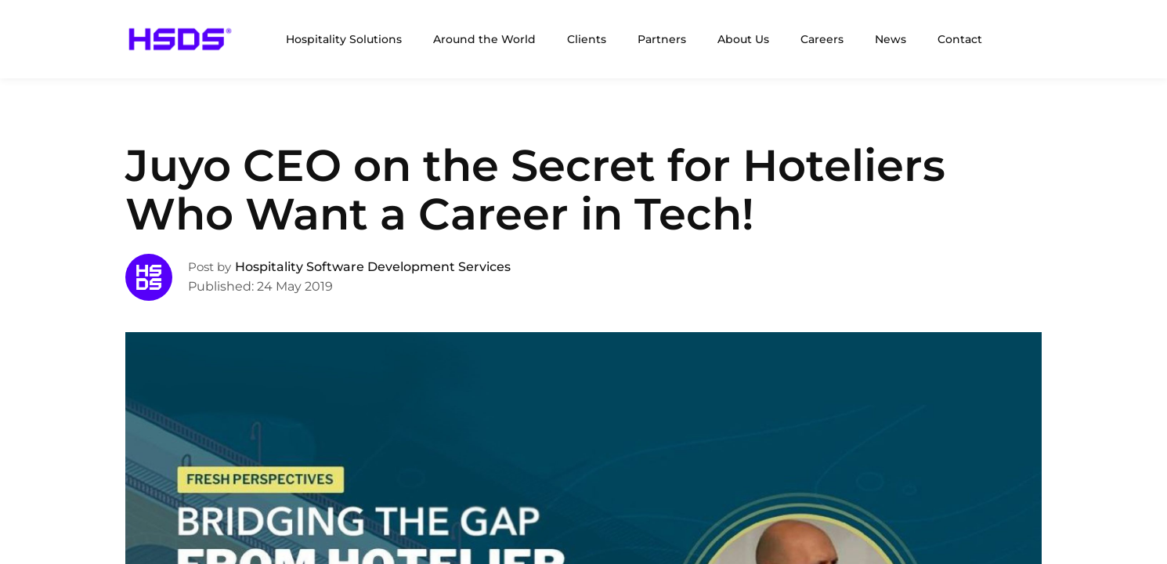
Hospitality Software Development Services (373, 266)
